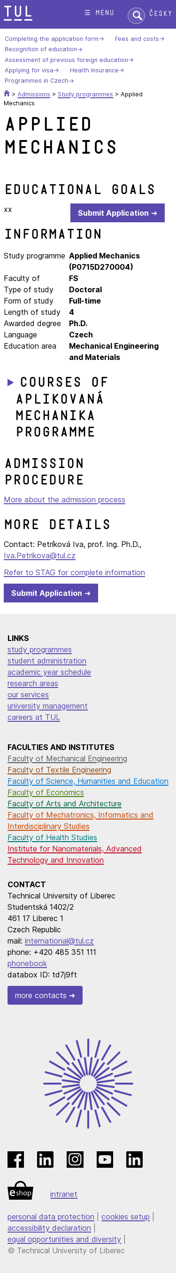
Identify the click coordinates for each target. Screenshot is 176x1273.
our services (28, 694)
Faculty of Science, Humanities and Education (88, 781)
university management (48, 706)
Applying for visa (29, 70)
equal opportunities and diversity (64, 1239)
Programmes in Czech (37, 81)
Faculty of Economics (46, 792)
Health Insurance (94, 70)
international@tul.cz (59, 940)
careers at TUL (34, 717)
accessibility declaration (49, 1228)
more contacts (41, 995)
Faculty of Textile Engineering (59, 769)
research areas (33, 683)
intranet (63, 1194)
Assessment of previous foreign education (66, 59)
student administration (47, 660)
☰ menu (99, 12)
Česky (160, 13)
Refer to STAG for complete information (74, 572)
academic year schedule (49, 672)
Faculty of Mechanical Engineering (67, 758)
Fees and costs (137, 38)
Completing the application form (52, 38)
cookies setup (125, 1216)
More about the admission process (64, 499)
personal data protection (51, 1216)
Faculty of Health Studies (52, 837)
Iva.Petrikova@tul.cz (40, 555)
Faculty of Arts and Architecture (65, 803)
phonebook (27, 963)
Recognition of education (41, 49)
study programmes (40, 649)
